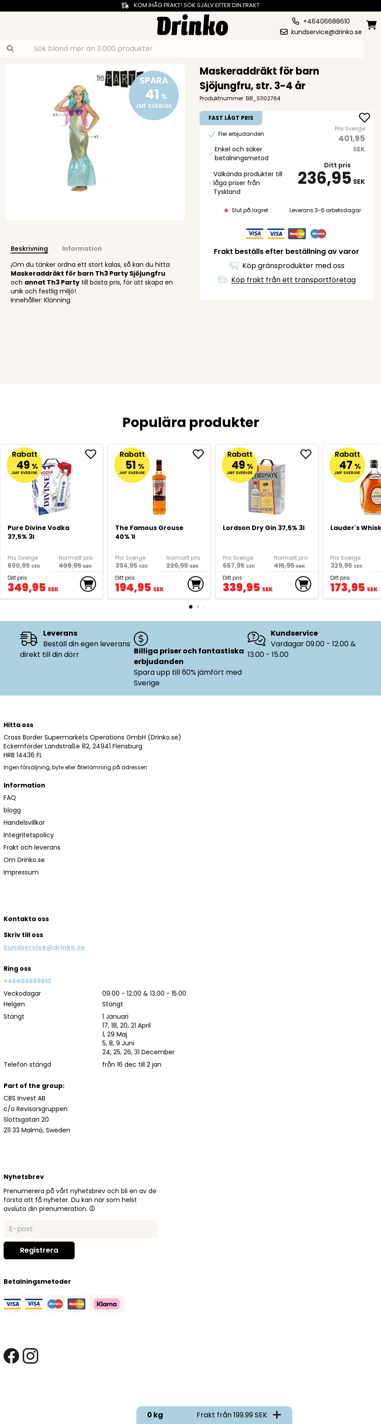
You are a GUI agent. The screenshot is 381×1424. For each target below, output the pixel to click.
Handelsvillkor (24, 822)
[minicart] (372, 25)
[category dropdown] (23, 24)
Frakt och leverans (32, 847)
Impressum (21, 872)
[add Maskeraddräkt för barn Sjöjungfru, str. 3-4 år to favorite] (364, 118)
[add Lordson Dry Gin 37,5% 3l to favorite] (300, 454)
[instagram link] (30, 1356)
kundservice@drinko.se (44, 947)
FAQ (10, 797)
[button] (92, 1208)
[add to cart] (88, 584)
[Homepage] (192, 23)
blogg (12, 810)
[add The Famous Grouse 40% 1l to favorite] (197, 454)
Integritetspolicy (29, 835)
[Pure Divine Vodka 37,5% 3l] (51, 483)
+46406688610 (28, 981)
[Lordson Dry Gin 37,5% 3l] (258, 483)
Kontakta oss (26, 918)
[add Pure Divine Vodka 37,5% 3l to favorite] (94, 454)
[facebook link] (11, 1356)
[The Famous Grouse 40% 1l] (154, 483)
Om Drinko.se (24, 859)
